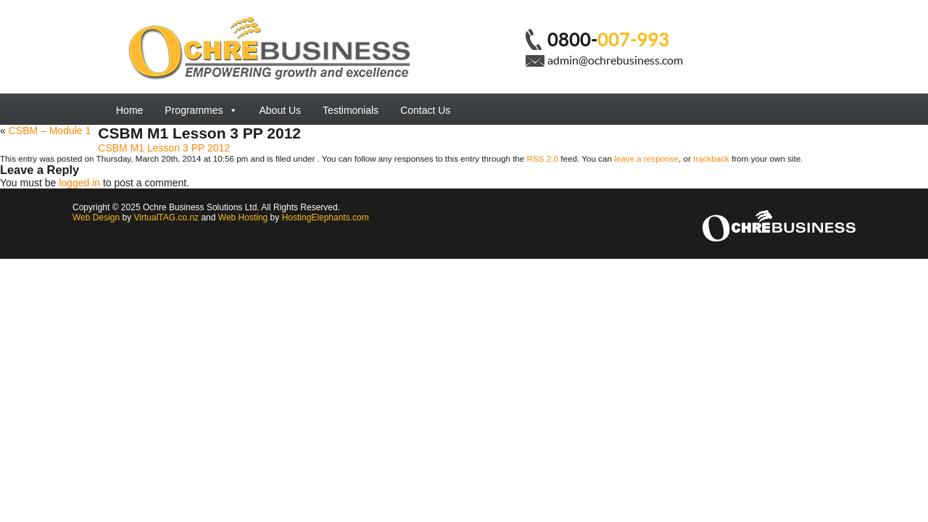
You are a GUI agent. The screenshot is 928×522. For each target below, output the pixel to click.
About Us (281, 110)
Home (129, 110)
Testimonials (350, 110)
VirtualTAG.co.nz (166, 217)
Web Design (96, 217)
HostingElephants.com (325, 217)
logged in (79, 182)
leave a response (646, 158)
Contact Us (425, 110)
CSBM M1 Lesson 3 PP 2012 (164, 148)
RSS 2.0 (542, 158)
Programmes (201, 110)
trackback (711, 158)
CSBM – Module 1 (50, 130)
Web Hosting (243, 217)
